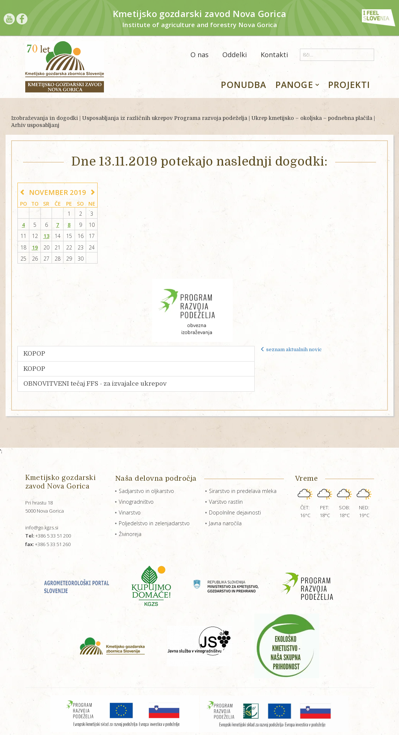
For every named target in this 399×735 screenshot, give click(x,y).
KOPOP (34, 353)
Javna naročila (225, 523)
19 (35, 247)
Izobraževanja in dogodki (44, 118)
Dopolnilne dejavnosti (235, 512)
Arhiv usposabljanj (35, 125)
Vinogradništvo (136, 501)
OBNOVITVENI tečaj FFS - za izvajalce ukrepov (95, 383)
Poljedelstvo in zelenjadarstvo (154, 523)
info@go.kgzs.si (41, 527)
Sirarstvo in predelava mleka (243, 490)
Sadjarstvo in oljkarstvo (146, 490)
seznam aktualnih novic (291, 349)
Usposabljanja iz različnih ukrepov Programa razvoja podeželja (164, 118)
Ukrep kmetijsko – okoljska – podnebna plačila (311, 118)
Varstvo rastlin (226, 501)
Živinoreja (130, 534)
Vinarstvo (130, 512)
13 (46, 235)
